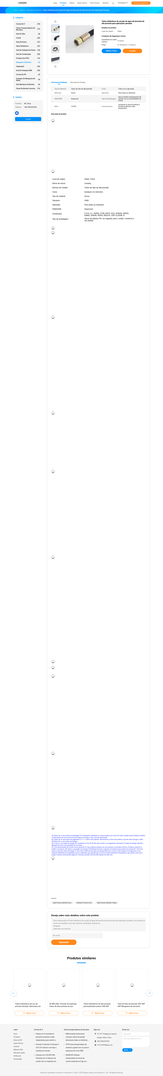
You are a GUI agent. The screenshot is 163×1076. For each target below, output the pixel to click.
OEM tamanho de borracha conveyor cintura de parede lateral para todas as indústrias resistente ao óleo (76, 1037)
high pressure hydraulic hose (62, 903)
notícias (16, 1046)
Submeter (64, 942)
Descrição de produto (77, 82)
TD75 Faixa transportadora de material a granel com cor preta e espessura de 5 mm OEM (77, 1047)
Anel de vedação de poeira (28, 50)
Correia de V (28, 24)
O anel (28, 38)
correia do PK (28, 74)
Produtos (17, 1037)
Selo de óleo (28, 34)
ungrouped (28, 66)
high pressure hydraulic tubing (106, 903)
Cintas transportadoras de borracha (28, 29)
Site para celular (19, 1053)
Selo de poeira (28, 42)
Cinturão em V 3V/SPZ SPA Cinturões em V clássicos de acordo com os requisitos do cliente (46, 1058)
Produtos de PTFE (28, 58)
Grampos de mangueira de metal (28, 79)
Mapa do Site (18, 1049)
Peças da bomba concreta (28, 88)
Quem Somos (18, 1043)
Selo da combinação (28, 54)
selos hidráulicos (28, 46)
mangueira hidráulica (28, 62)
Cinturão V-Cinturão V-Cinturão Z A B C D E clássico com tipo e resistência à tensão (47, 1047)
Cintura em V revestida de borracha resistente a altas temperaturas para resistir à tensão (45, 1037)
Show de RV (18, 1040)
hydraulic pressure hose (84, 903)
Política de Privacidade (18, 1057)
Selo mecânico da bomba (28, 84)
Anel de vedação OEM (28, 70)
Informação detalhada (59, 82)
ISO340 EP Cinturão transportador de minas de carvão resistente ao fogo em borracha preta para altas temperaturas (76, 1058)
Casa (15, 1034)
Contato (28, 119)
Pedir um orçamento (141, 3)
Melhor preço (111, 51)
